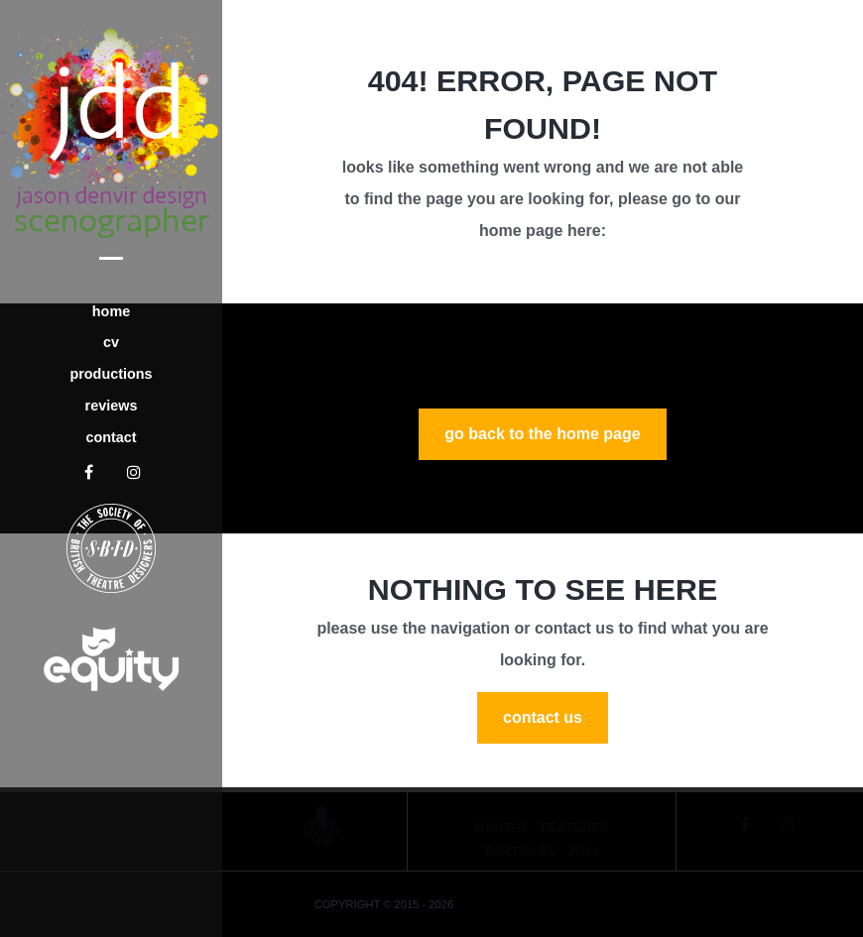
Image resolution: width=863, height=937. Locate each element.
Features (574, 827)
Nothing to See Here (542, 589)
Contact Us (542, 717)
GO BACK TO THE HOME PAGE (542, 433)
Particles (520, 851)
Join (583, 851)
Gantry (502, 827)
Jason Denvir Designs (524, 904)
